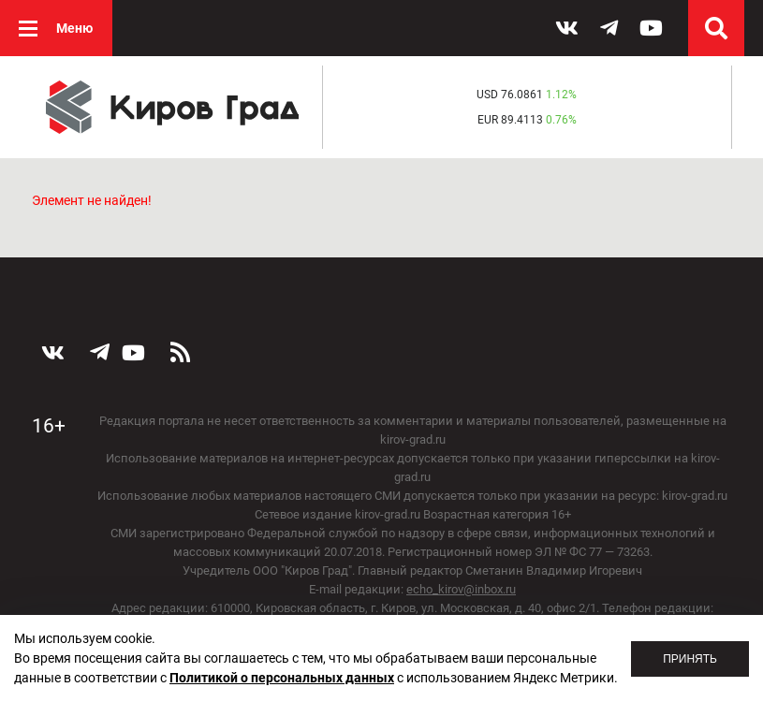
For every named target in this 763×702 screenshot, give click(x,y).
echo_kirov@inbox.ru (461, 589)
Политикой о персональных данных (281, 677)
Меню (74, 28)
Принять (690, 658)
